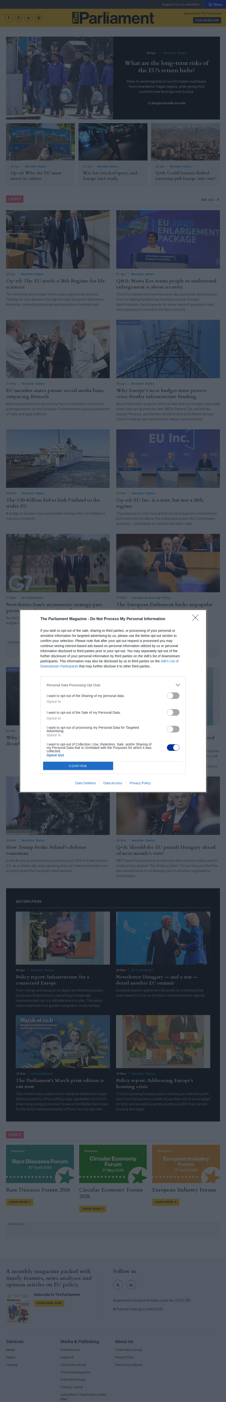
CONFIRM (78, 766)
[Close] (197, 619)
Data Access (112, 783)
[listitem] (113, 685)
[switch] (173, 695)
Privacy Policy (140, 783)
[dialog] (113, 701)
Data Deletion (85, 783)
